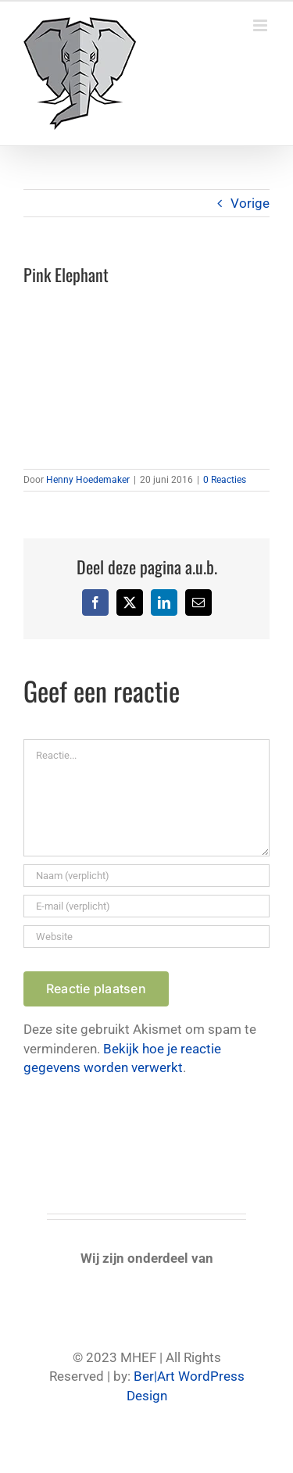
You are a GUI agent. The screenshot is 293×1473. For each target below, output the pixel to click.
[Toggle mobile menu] (261, 25)
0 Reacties (224, 479)
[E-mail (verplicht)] (146, 906)
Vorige (250, 203)
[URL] (146, 936)
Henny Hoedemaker (88, 479)
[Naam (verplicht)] (146, 875)
